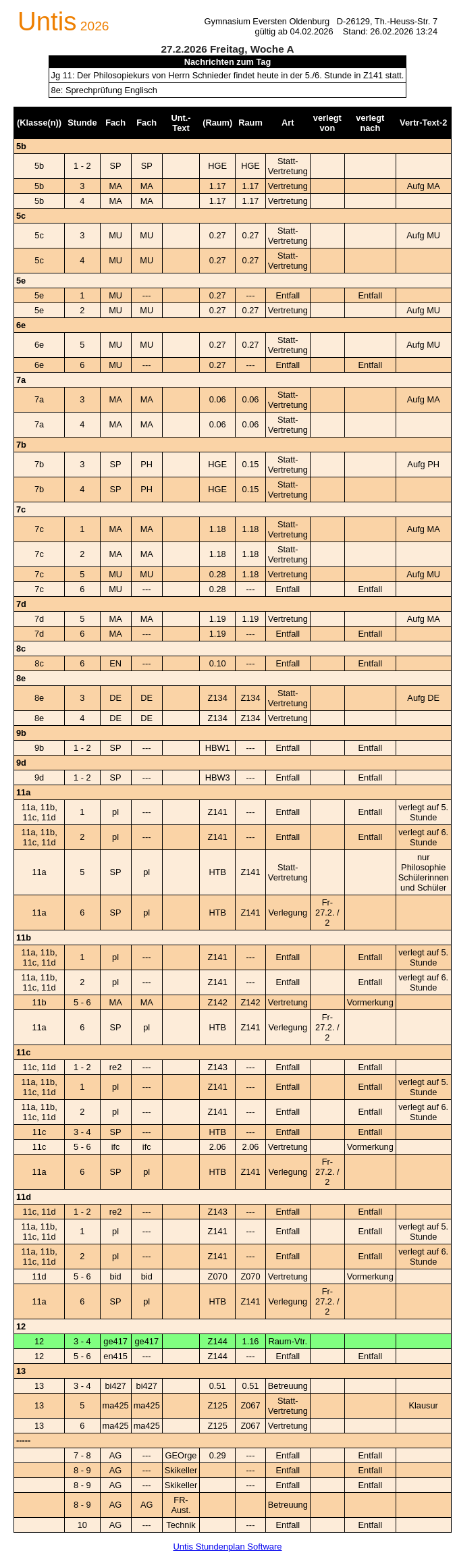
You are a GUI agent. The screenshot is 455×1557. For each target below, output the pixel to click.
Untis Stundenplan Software (227, 1546)
